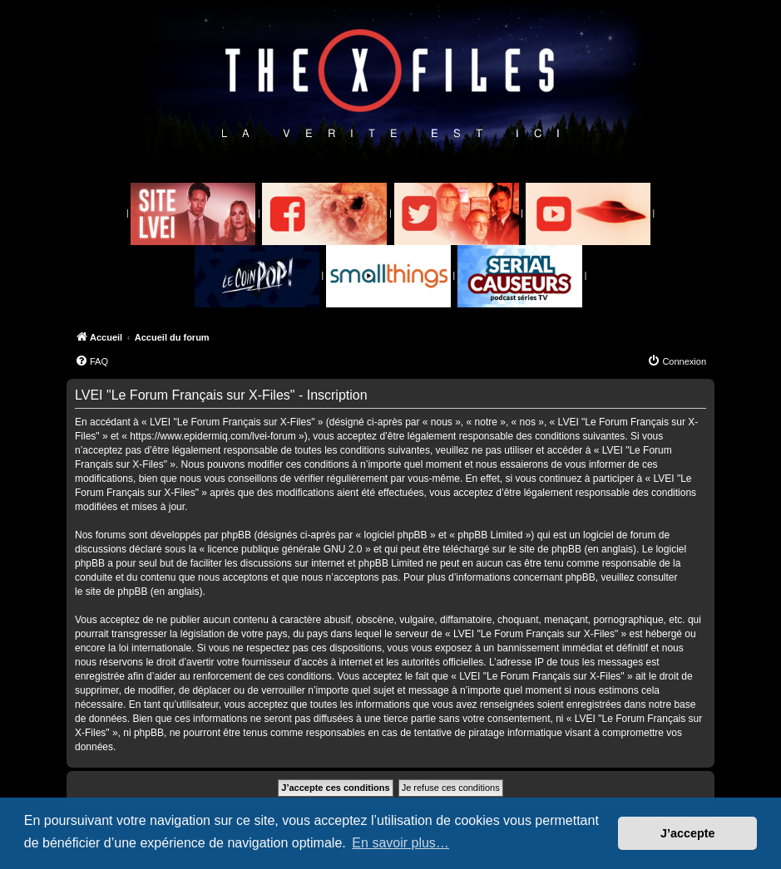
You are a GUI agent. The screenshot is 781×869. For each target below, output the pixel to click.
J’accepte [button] (687, 833)
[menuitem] (91, 361)
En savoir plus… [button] (400, 843)
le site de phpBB (545, 549)
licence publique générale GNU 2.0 (284, 549)
